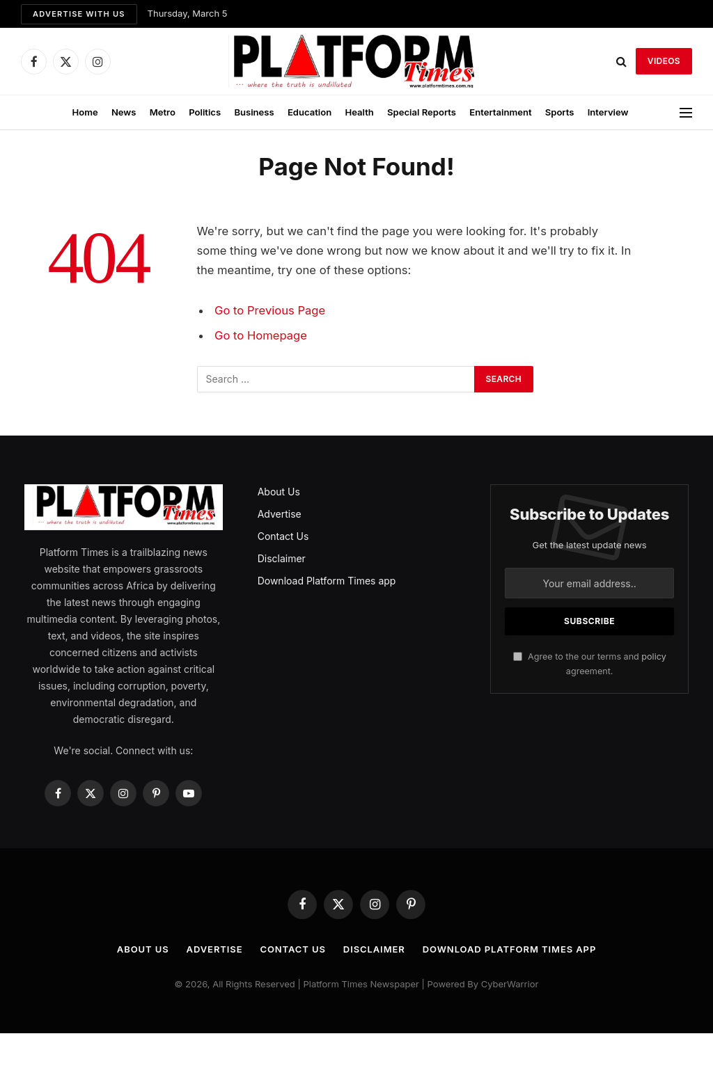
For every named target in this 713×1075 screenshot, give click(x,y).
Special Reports (421, 112)
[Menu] (686, 112)
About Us (279, 491)
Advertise (279, 514)
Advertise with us (79, 14)
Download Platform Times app (327, 581)
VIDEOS (664, 61)
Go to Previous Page (269, 310)
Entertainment (500, 112)
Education (309, 112)
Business (254, 112)
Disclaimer (282, 558)
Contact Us (283, 536)
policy (653, 656)
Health (359, 112)
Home (84, 112)
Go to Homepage (260, 335)
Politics (205, 112)
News (123, 112)
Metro (162, 112)
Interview (608, 112)
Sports (559, 112)
